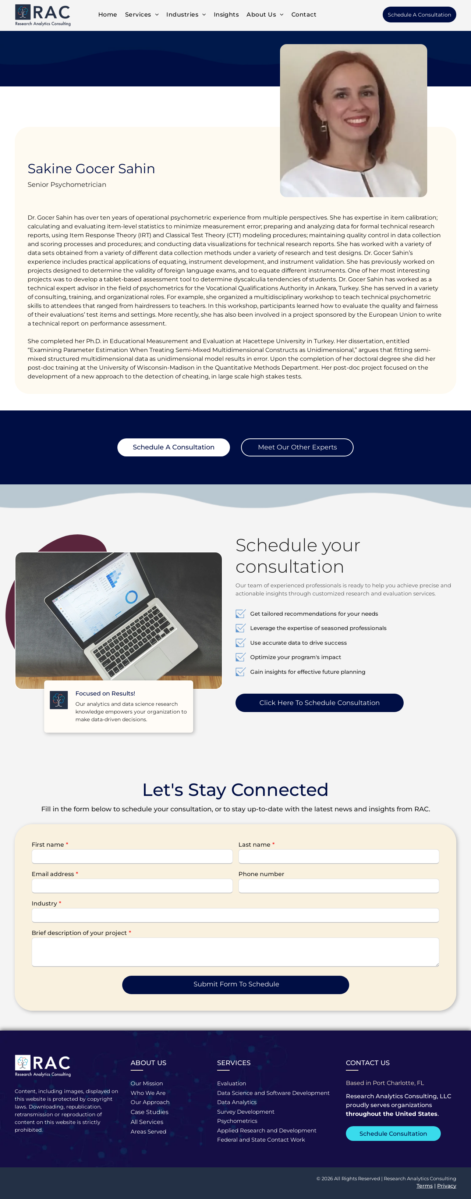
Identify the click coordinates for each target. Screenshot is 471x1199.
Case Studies (150, 1112)
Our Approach (150, 1102)
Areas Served (148, 1131)
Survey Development (246, 1111)
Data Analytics (236, 1102)
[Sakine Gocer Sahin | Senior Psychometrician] (353, 120)
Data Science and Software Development (273, 1092)
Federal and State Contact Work (261, 1139)
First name (48, 844)
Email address (53, 874)
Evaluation (231, 1083)
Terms (425, 1185)
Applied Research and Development (266, 1130)
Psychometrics (237, 1120)
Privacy (446, 1185)
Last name (254, 844)
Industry (44, 903)
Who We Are (148, 1092)
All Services (147, 1121)
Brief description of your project (79, 932)
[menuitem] (107, 14)
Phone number (261, 874)
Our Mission (147, 1083)
